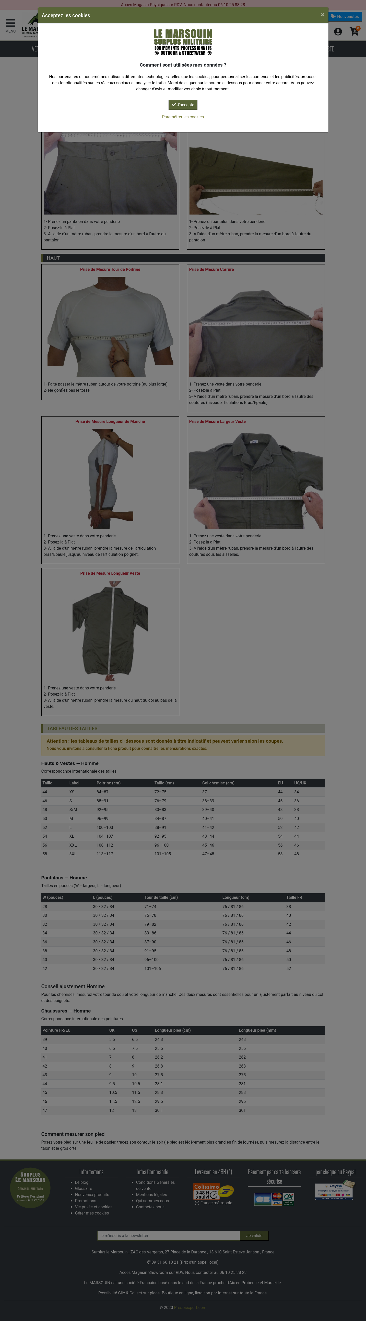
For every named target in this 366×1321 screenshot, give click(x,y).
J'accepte (183, 104)
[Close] (322, 14)
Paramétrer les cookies (183, 116)
